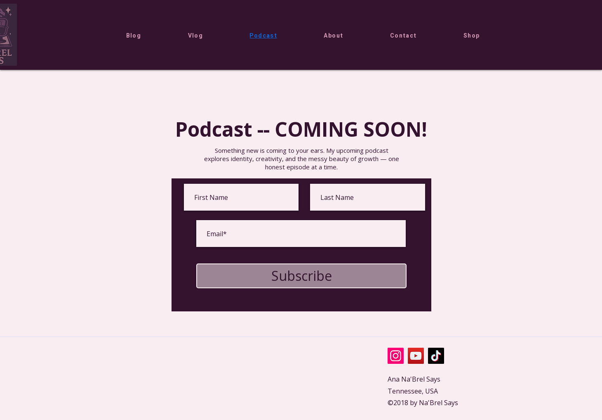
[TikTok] (436, 356)
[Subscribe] (301, 275)
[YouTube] (416, 356)
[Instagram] (396, 356)
